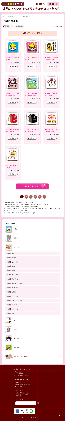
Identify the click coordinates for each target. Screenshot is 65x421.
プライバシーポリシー (22, 386)
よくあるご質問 (19, 374)
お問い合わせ (19, 390)
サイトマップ (19, 400)
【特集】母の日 (11, 266)
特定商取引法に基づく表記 (23, 384)
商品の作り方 (18, 372)
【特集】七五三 (11, 292)
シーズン (16, 16)
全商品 (9, 16)
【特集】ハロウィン (12, 287)
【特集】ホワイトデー (13, 309)
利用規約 (18, 382)
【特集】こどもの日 (12, 262)
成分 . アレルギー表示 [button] (32, 33)
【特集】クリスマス (12, 296)
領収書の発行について (22, 392)
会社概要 (18, 396)
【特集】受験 (10, 313)
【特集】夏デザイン (12, 275)
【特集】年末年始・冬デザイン (15, 300)
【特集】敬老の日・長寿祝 (14, 283)
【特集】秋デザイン (12, 279)
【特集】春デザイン (12, 253)
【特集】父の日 (11, 270)
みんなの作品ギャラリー (21, 375)
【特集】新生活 (25, 16)
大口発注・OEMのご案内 (22, 394)
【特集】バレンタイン (13, 305)
